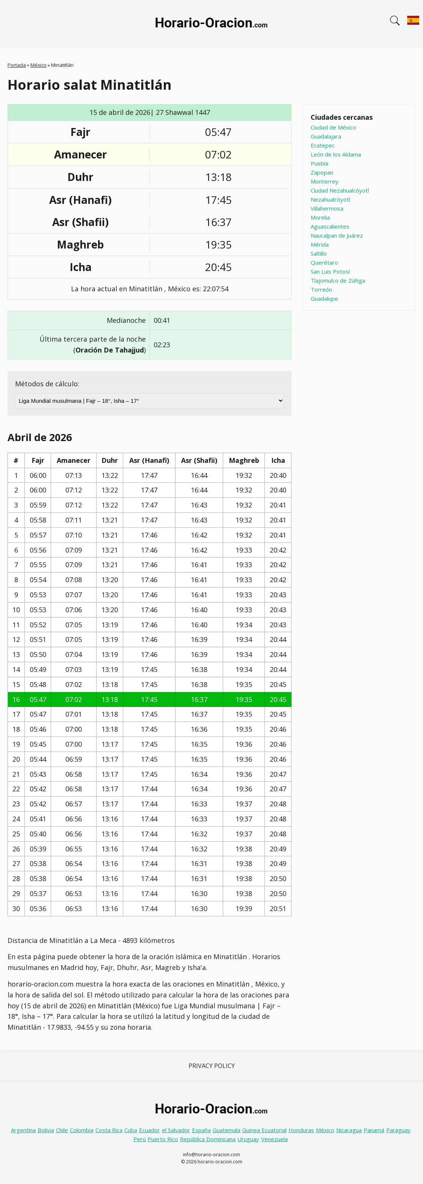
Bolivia (46, 1130)
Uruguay (248, 1139)
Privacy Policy (212, 1066)
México (38, 65)
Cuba (130, 1130)
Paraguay (398, 1130)
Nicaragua (349, 1130)
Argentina (23, 1130)
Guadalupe (324, 298)
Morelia (320, 217)
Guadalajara (326, 136)
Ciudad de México (333, 127)
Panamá (374, 1130)
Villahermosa (327, 208)
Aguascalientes (330, 226)
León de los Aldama (336, 154)
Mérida (320, 244)
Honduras (301, 1130)
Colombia (82, 1130)
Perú (139, 1139)
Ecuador (149, 1130)
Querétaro (324, 262)
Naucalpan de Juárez (337, 235)
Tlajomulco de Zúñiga (338, 280)
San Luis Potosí (330, 271)
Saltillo (319, 253)
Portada (17, 65)
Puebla (319, 163)
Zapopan (322, 172)
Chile (62, 1130)
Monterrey (324, 181)
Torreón (321, 289)
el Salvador (176, 1130)
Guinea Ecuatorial (264, 1130)
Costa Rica (108, 1130)
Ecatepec (323, 145)
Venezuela (274, 1139)
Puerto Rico (163, 1139)
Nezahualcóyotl (330, 199)
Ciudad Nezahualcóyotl (340, 190)
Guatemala (226, 1130)
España (201, 1130)
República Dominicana (208, 1139)
